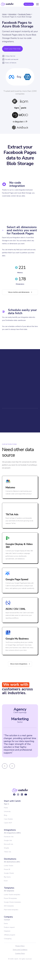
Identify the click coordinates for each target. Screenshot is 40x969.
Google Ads (8, 840)
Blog (5, 815)
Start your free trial (12, 49)
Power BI (7, 869)
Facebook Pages (24, 14)
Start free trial (29, 4)
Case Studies (8, 819)
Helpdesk (7, 931)
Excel (6, 881)
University (7, 811)
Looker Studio (8, 866)
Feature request (9, 927)
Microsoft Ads (8, 844)
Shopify (6, 848)
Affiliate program (9, 935)
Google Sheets (9, 873)
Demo (6, 924)
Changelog (7, 939)
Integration (12, 14)
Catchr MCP (8, 823)
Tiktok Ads (7, 852)
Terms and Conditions (20, 950)
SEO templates (9, 906)
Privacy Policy (20, 946)
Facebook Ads (9, 837)
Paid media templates (11, 910)
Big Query (7, 877)
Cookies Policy (20, 953)
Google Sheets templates (12, 902)
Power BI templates (10, 898)
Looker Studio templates (12, 895)
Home (4, 14)
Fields (6, 808)
